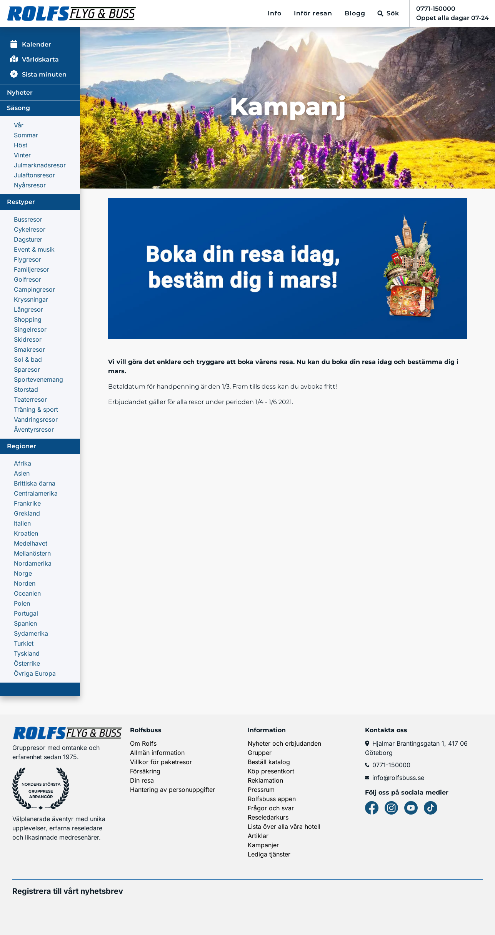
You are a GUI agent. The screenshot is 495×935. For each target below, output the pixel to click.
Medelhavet (30, 543)
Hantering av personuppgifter (172, 789)
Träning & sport (36, 409)
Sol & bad (28, 359)
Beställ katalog (269, 762)
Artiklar (258, 836)
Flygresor (27, 259)
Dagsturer (28, 239)
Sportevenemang (38, 379)
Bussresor (28, 219)
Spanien (25, 623)
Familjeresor (31, 269)
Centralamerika (36, 493)
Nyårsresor (30, 185)
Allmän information (157, 752)
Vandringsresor (36, 419)
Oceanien (27, 593)
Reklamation (265, 780)
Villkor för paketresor (161, 762)
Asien (22, 473)
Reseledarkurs (268, 817)
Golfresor (27, 279)
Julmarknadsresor (40, 165)
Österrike (27, 663)
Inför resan (313, 13)
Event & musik (34, 249)
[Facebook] (371, 808)
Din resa (142, 780)
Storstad (26, 389)
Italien (22, 523)
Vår (18, 125)
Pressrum (261, 789)
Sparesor (27, 369)
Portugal (26, 613)
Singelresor (30, 329)
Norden (24, 583)
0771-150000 (387, 765)
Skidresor (28, 339)
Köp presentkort (271, 771)
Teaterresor (30, 399)
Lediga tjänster (269, 854)
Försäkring (145, 771)
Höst (20, 145)
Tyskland (27, 653)
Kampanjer (263, 845)
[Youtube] (411, 808)
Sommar (26, 135)
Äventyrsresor (34, 429)
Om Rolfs (143, 743)
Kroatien (26, 533)
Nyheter (20, 92)
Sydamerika (31, 633)
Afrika (22, 463)
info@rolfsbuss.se (394, 777)
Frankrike (27, 503)
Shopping (28, 319)
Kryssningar (31, 299)
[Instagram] (391, 808)
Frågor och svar (271, 808)
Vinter (22, 155)
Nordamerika (33, 563)
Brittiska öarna (34, 483)
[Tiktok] (430, 808)
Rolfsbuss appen (272, 799)
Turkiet (23, 643)
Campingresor (34, 289)
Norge (23, 573)
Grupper (260, 752)
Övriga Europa (35, 673)
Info (275, 13)
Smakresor (29, 349)
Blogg (355, 13)
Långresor (28, 309)
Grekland (27, 513)
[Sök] (388, 13)
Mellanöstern (32, 553)
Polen (22, 603)
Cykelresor (29, 229)
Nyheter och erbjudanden (284, 743)
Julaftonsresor (34, 175)
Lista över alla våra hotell (284, 826)
